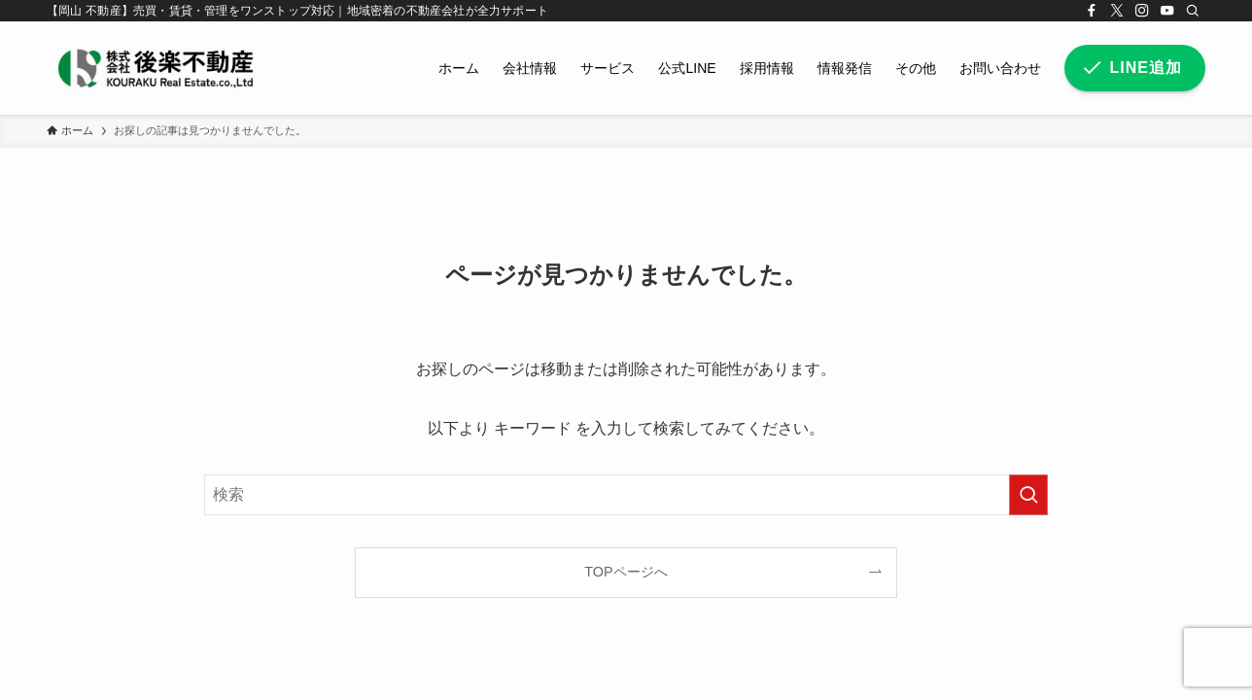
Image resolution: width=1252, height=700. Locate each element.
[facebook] (1091, 10)
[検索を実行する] (1028, 494)
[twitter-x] (1117, 10)
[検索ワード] (626, 494)
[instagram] (1142, 10)
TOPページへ (625, 571)
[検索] (1192, 10)
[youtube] (1167, 10)
